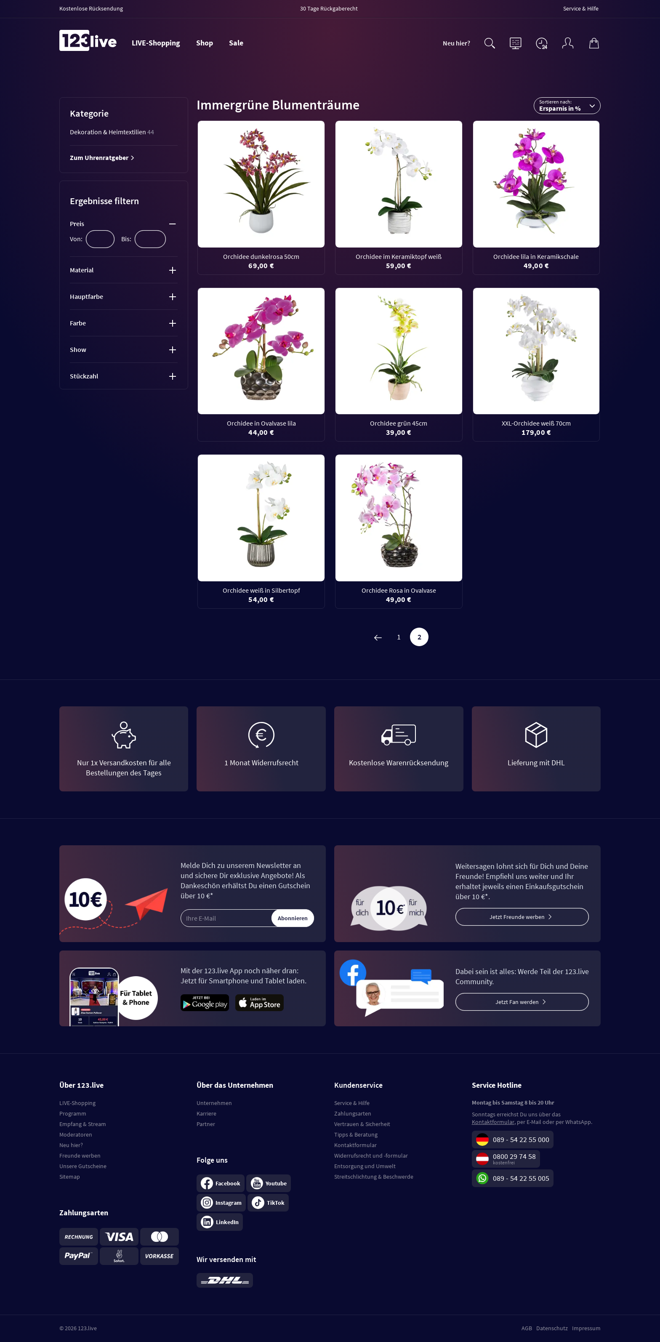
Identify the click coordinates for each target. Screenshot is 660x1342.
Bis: (126, 238)
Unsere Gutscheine (82, 1166)
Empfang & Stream (82, 1124)
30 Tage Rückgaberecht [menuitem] (329, 8)
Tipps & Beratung (356, 1134)
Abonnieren (293, 918)
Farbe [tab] (78, 323)
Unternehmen (214, 1103)
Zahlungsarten (352, 1113)
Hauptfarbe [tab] (86, 296)
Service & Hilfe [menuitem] (581, 8)
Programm (72, 1113)
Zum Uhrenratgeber (102, 157)
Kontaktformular (355, 1145)
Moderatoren (75, 1134)
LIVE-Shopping (156, 43)
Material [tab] (81, 270)
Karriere (206, 1113)
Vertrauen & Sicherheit (362, 1124)
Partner (206, 1124)
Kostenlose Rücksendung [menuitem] (91, 8)
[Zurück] (378, 637)
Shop (204, 43)
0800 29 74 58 (514, 1156)
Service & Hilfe (352, 1103)
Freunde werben (80, 1155)
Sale (236, 43)
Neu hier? (456, 43)
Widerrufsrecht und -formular (371, 1155)
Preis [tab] (77, 223)
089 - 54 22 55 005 (521, 1178)
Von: (76, 238)
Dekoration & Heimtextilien (112, 132)
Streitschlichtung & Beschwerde (373, 1176)
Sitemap (69, 1176)
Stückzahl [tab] (84, 376)
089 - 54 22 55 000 (521, 1139)
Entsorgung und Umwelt (365, 1166)
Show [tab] (78, 349)
